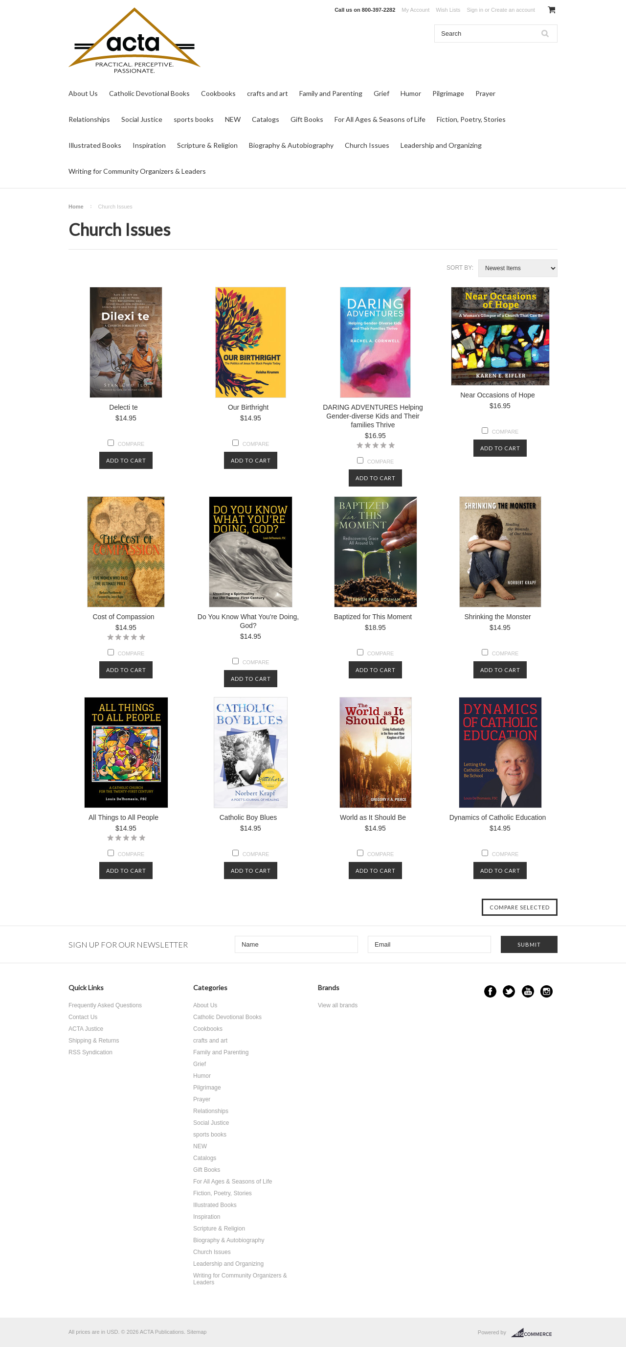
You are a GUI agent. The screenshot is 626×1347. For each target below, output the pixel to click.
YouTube (528, 991)
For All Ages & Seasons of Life (380, 119)
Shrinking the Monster (497, 617)
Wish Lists (448, 10)
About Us (83, 93)
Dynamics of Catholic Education (497, 817)
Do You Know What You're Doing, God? (248, 621)
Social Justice (141, 119)
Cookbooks (218, 93)
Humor (411, 93)
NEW (233, 119)
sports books (194, 119)
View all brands (338, 1005)
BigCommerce (534, 1332)
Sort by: (460, 267)
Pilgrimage (448, 93)
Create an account (513, 10)
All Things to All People (123, 817)
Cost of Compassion (123, 617)
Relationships (89, 119)
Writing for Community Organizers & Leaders (137, 171)
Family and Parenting (330, 93)
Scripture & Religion (207, 145)
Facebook (490, 991)
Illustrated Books (94, 145)
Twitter (509, 991)
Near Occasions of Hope (497, 395)
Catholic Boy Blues (248, 817)
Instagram (546, 991)
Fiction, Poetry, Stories (471, 119)
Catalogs (265, 119)
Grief (381, 93)
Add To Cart (126, 460)
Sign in (475, 10)
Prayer (485, 93)
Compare (131, 444)
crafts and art (267, 93)
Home (76, 206)
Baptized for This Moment (373, 617)
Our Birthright (248, 407)
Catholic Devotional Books (149, 93)
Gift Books (307, 119)
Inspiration (149, 145)
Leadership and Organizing (441, 145)
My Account (415, 10)
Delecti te (123, 407)
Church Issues (367, 145)
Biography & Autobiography (291, 145)
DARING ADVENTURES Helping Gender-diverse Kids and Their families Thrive (373, 416)
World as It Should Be (373, 817)
